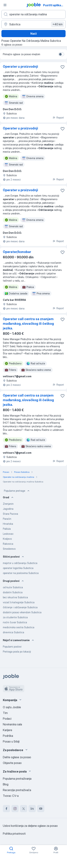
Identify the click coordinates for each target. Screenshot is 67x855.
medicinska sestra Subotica (18, 627)
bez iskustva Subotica (15, 597)
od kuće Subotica (13, 587)
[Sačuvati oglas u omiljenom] (62, 67)
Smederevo (9, 548)
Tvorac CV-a (11, 796)
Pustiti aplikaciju (54, 5)
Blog (5, 784)
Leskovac (8, 533)
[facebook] (6, 808)
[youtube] (40, 808)
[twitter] (23, 808)
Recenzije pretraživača (17, 790)
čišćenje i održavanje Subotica (20, 607)
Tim (5, 713)
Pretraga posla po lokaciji (17, 651)
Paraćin (7, 518)
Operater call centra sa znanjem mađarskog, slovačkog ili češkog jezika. (28, 323)
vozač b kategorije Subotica (18, 602)
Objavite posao (12, 763)
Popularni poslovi (12, 646)
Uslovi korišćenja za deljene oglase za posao (30, 826)
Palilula (7, 528)
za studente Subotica (15, 617)
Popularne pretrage (17, 491)
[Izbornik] (5, 5)
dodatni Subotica (13, 592)
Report (58, 117)
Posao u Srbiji (11, 741)
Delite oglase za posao (17, 757)
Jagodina (8, 508)
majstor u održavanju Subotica (20, 563)
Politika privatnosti (14, 833)
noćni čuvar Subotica (15, 622)
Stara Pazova (10, 513)
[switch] (61, 54)
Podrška (8, 736)
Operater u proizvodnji (20, 66)
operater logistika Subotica (18, 568)
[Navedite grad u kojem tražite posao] (33, 24)
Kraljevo (7, 538)
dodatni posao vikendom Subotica (22, 612)
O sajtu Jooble (12, 707)
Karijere (7, 730)
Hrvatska (8, 523)
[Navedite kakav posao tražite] (33, 14)
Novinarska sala (12, 724)
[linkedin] (32, 808)
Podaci (7, 718)
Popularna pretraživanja (17, 778)
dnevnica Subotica (13, 632)
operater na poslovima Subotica (21, 573)
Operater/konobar (17, 252)
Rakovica (8, 543)
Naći (33, 33)
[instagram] (15, 808)
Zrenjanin (8, 503)
